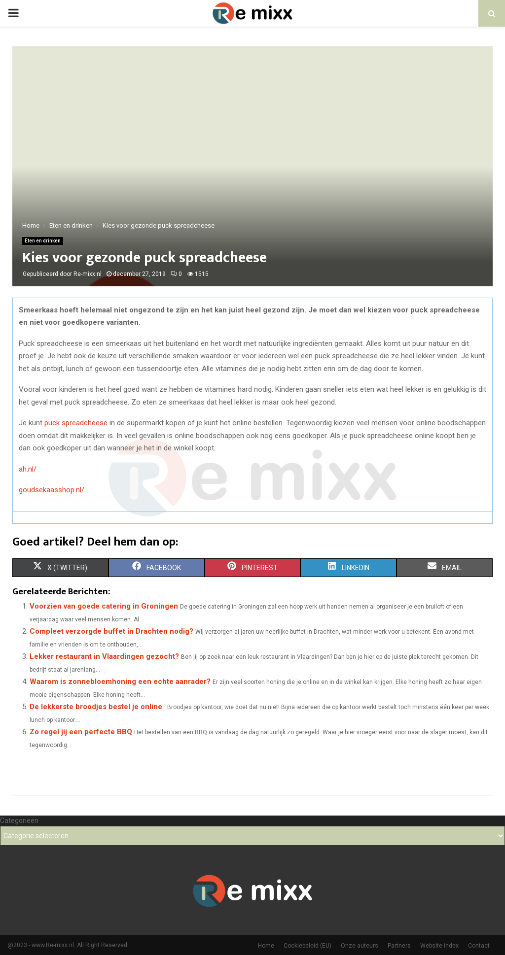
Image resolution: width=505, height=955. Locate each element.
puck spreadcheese (76, 422)
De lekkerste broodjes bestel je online (96, 706)
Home (266, 945)
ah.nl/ (27, 469)
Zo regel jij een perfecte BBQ (81, 731)
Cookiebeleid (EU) (307, 945)
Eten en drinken (43, 240)
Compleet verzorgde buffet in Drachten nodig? (111, 631)
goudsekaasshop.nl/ (51, 489)
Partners (399, 945)
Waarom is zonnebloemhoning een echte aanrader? (120, 681)
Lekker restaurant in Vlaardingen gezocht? (104, 656)
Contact (479, 945)
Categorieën (19, 820)
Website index (439, 945)
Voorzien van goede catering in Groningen (104, 606)
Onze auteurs (359, 945)
